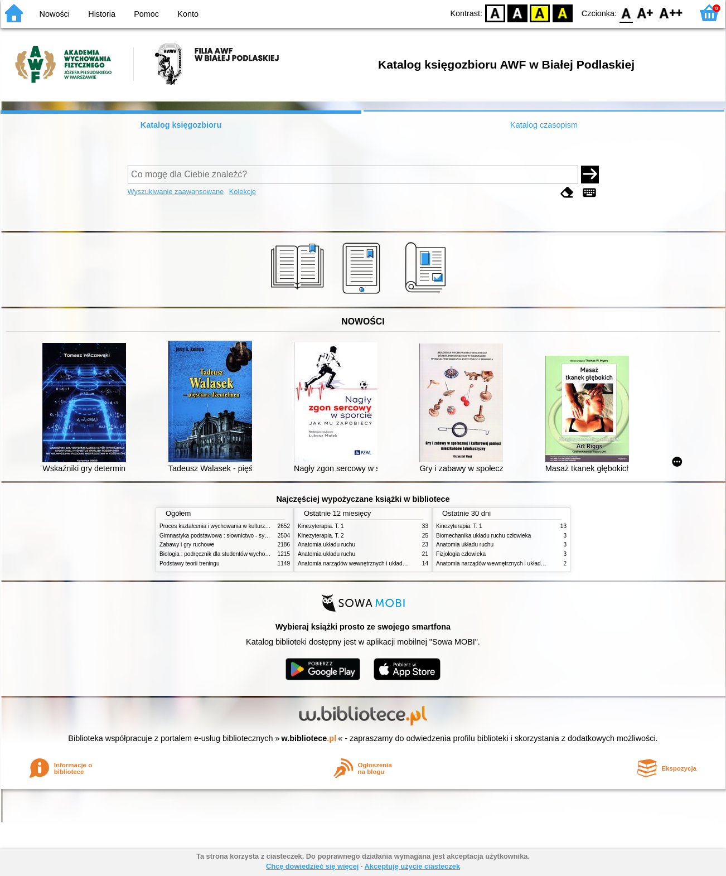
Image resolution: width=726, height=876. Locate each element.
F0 (626, 12)
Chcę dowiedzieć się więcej (312, 866)
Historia (101, 13)
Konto (188, 13)
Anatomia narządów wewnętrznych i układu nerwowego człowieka (380, 563)
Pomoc (146, 13)
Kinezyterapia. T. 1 (321, 526)
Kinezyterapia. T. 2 (321, 536)
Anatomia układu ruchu (326, 544)
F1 (645, 12)
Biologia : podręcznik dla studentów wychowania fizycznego (233, 554)
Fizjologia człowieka (461, 554)
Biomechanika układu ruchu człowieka (483, 536)
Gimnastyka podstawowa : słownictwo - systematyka (224, 536)
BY (562, 12)
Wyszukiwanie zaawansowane (176, 191)
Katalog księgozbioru (181, 124)
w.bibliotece (309, 738)
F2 (671, 12)
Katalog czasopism (544, 124)
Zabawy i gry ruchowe (186, 544)
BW (517, 12)
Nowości (55, 13)
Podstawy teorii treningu (189, 563)
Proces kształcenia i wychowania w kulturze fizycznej (225, 526)
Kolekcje (242, 191)
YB (540, 12)
